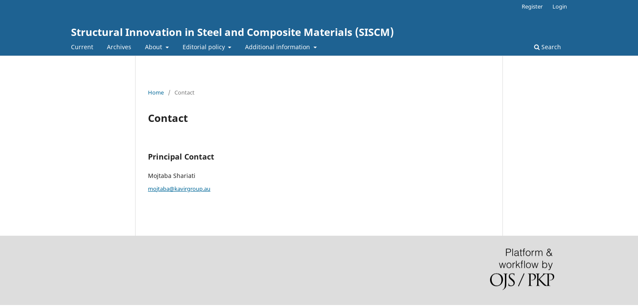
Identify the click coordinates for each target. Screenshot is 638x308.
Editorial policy (205, 47)
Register (532, 6)
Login (559, 6)
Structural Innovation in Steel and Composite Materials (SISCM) (232, 32)
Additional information (278, 47)
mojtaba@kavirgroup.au (179, 188)
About (154, 47)
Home (156, 92)
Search (547, 47)
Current (82, 47)
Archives (119, 47)
